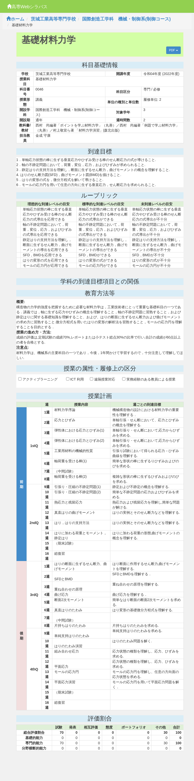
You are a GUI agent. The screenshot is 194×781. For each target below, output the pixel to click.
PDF (173, 50)
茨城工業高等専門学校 (53, 19)
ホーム (15, 19)
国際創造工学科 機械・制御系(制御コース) (126, 19)
